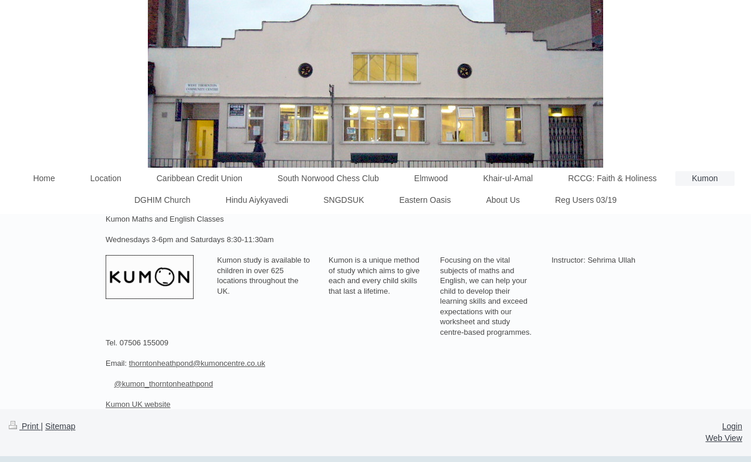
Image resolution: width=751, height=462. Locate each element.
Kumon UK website (138, 404)
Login (732, 426)
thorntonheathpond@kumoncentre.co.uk (197, 363)
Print (25, 426)
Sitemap (60, 426)
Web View (723, 438)
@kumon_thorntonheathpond (163, 383)
